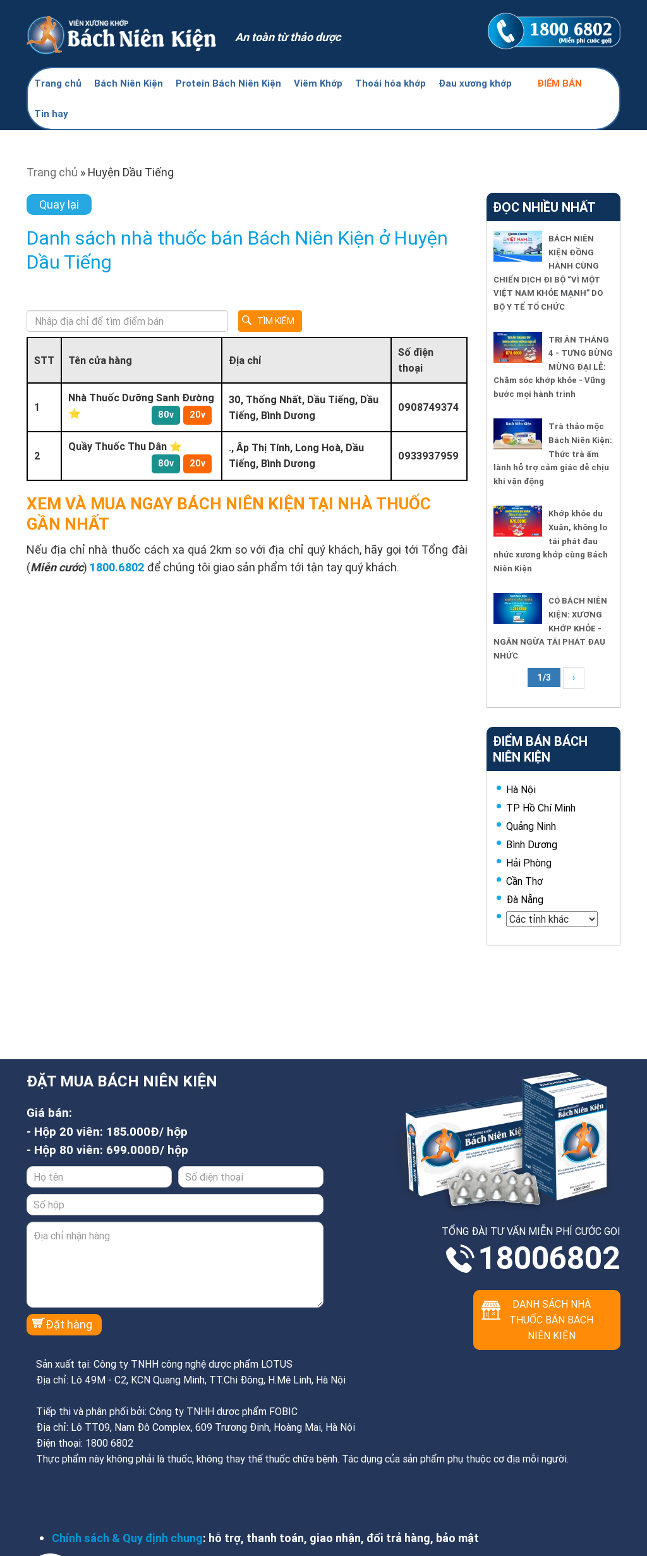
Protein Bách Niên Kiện (228, 83)
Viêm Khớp (318, 83)
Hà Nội (521, 789)
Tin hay (51, 113)
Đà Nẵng (524, 899)
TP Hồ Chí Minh (541, 807)
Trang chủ (58, 83)
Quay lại (59, 204)
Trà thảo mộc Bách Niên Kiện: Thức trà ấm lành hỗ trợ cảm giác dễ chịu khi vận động (552, 453)
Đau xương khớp (475, 83)
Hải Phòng (529, 862)
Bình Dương (531, 844)
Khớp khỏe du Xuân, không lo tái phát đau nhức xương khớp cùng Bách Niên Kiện (550, 540)
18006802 (549, 1258)
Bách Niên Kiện (128, 83)
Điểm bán (559, 83)
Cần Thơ (524, 881)
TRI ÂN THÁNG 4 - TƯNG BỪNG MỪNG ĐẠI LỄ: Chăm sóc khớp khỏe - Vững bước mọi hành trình (553, 366)
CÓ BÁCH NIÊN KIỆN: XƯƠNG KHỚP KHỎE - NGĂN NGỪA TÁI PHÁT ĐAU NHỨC (550, 627)
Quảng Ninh (531, 826)
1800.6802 (117, 567)
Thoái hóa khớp (390, 83)
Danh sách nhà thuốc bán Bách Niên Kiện (551, 1320)
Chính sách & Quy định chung (127, 1538)
